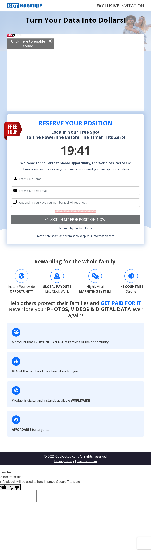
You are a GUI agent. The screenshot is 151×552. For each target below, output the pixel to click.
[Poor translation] (14, 487)
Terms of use (87, 461)
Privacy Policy (64, 461)
